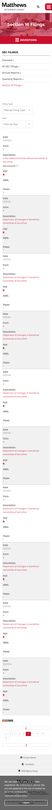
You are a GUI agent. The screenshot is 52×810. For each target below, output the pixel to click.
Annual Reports (10, 72)
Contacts (29, 764)
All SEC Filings (10, 66)
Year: (4, 118)
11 (33, 734)
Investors (26, 40)
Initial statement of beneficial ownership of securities (25, 160)
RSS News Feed (29, 771)
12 (38, 734)
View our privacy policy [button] (16, 795)
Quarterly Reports (12, 79)
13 (43, 734)
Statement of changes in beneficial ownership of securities (21, 221)
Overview (7, 60)
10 (28, 734)
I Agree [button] (26, 803)
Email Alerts (29, 757)
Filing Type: (7, 104)
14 (6, 738)
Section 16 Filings (11, 85)
